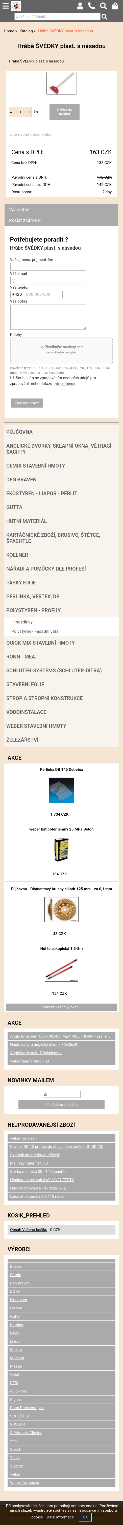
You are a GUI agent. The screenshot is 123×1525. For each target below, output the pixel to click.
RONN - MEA (20, 657)
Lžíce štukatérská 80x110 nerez (37, 1196)
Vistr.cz (16, 1466)
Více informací (65, 384)
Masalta (17, 1358)
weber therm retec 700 (29, 1061)
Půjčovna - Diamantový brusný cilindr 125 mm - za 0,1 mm (61, 889)
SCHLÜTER (19, 1416)
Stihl (14, 1441)
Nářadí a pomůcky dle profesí (46, 569)
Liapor (15, 1341)
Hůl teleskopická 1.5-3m (61, 948)
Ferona (16, 1308)
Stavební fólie (25, 684)
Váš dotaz (19, 209)
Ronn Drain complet (27, 1408)
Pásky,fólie (21, 583)
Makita (16, 1349)
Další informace (60, 1517)
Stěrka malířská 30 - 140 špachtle (38, 1171)
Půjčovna (19, 432)
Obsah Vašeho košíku (28, 1230)
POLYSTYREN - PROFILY (33, 610)
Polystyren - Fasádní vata (35, 631)
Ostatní (16, 1374)
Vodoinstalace (26, 712)
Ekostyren (18, 1300)
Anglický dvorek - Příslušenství (36, 1053)
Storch (15, 1449)
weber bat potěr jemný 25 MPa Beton (61, 829)
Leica (14, 1333)
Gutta (14, 507)
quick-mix (18, 1391)
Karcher (16, 1324)
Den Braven (21, 480)
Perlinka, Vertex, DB (33, 596)
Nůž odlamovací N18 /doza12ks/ (38, 1188)
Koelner (17, 555)
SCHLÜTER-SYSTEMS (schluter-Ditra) (54, 671)
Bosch (15, 1266)
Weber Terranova (24, 1482)
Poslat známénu (25, 220)
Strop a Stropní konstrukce (44, 698)
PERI (14, 1383)
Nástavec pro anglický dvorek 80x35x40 (44, 1044)
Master (16, 1366)
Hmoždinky (22, 621)
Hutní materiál (26, 521)
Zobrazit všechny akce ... (61, 1007)
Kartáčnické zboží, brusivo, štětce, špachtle (53, 538)
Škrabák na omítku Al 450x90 (35, 1155)
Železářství (22, 740)
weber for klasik (23, 1138)
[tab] (61, 204)
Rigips (15, 1399)
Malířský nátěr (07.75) (29, 1163)
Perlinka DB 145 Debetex (61, 769)
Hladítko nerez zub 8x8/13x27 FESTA (42, 1180)
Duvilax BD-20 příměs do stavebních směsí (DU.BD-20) (56, 1146)
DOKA (15, 1291)
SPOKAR (17, 1424)
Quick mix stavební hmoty (40, 643)
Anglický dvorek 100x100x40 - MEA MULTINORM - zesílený (60, 1036)
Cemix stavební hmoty (35, 466)
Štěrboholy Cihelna (26, 1433)
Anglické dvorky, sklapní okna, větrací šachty (58, 449)
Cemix (15, 1275)
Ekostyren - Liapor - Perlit (41, 493)
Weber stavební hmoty (36, 726)
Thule (15, 1457)
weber (15, 1474)
